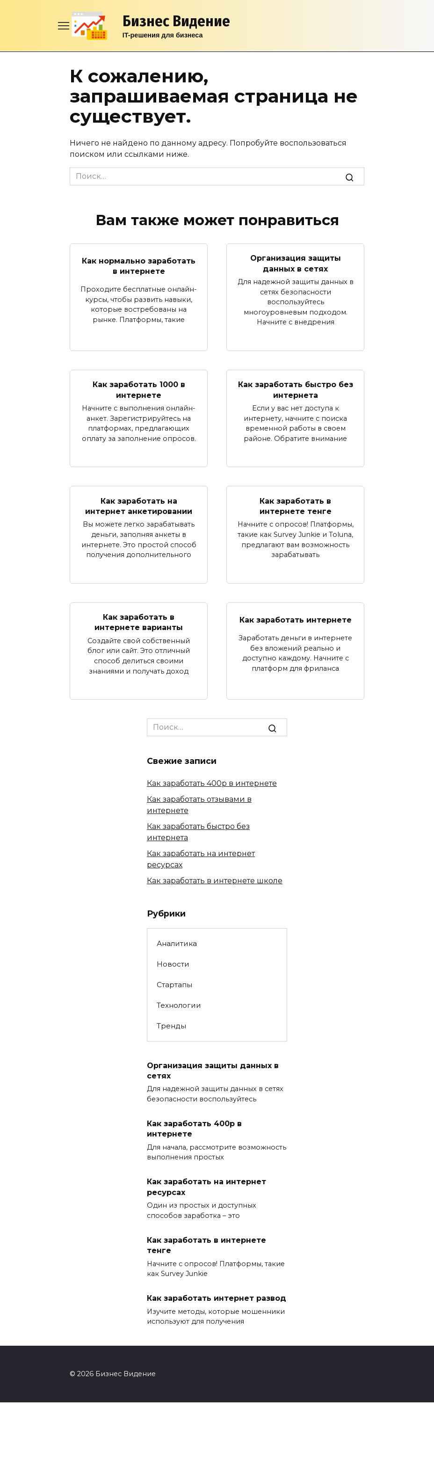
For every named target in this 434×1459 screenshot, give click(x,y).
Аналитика (177, 943)
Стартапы (174, 984)
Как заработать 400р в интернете (212, 783)
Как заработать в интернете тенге (296, 505)
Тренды (171, 1025)
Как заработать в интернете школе (214, 880)
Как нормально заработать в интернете (138, 265)
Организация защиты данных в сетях (295, 263)
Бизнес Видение (176, 21)
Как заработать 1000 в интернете (139, 389)
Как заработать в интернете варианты (138, 622)
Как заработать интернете (295, 619)
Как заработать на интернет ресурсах (206, 1186)
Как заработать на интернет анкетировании (138, 505)
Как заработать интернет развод (216, 1298)
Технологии (179, 1005)
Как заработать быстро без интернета (295, 389)
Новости (173, 964)
